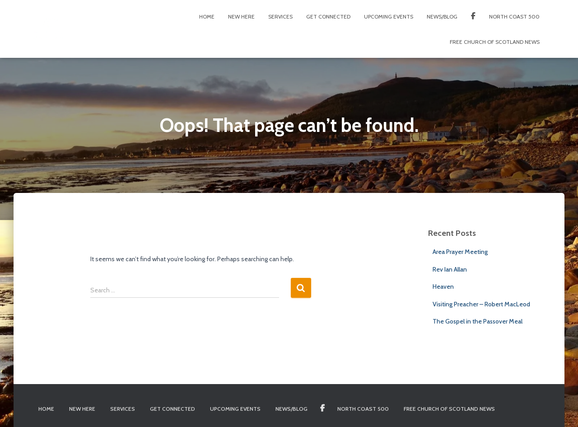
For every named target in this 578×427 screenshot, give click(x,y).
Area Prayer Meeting (460, 252)
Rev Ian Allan (450, 269)
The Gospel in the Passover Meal (477, 321)
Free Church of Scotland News (495, 41)
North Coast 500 (514, 16)
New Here (241, 16)
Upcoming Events (388, 16)
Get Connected (328, 16)
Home (206, 16)
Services (280, 16)
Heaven (443, 286)
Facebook (473, 17)
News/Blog (442, 16)
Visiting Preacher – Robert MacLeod (481, 304)
